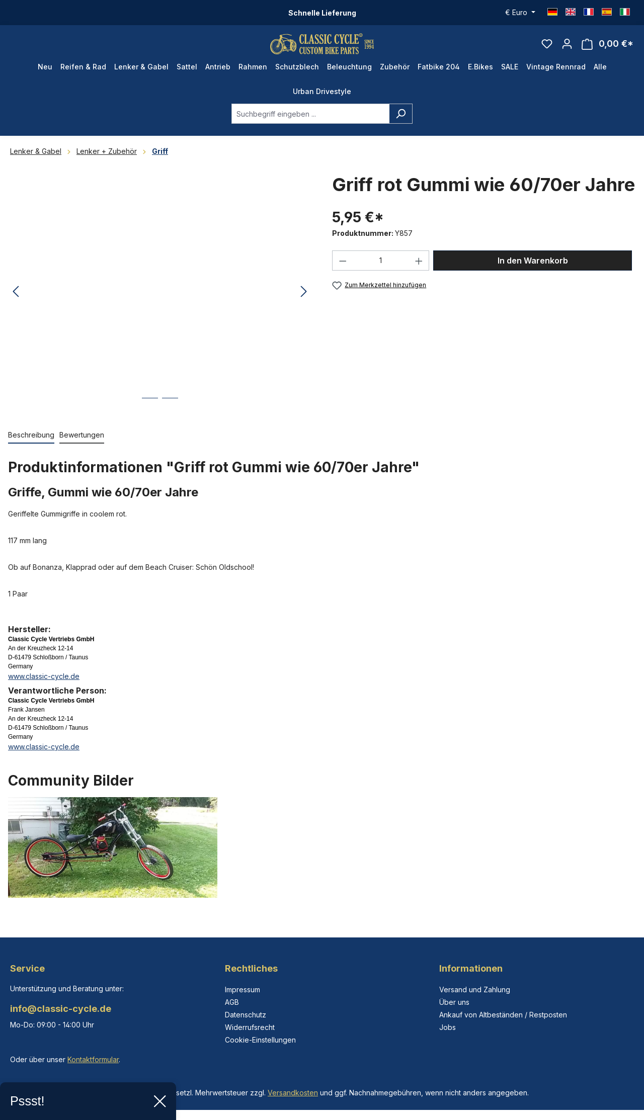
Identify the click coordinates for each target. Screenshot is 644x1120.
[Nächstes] (303, 301)
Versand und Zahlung (474, 989)
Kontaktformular (93, 1059)
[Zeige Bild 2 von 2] (170, 415)
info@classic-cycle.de (60, 1008)
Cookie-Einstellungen (260, 1040)
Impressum (242, 989)
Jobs (447, 1027)
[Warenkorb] (607, 48)
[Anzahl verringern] (342, 270)
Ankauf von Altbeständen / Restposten (503, 1014)
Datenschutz (245, 1014)
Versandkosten (293, 1092)
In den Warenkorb (533, 270)
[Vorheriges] (15, 301)
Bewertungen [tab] (81, 444)
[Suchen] (401, 123)
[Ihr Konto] (567, 48)
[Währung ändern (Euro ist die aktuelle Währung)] (520, 12)
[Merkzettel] (547, 48)
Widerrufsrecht (250, 1027)
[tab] (31, 445)
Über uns (454, 1002)
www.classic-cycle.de (43, 685)
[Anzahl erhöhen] (419, 270)
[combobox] (310, 123)
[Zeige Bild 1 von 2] (150, 415)
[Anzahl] (381, 270)
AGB (232, 1002)
